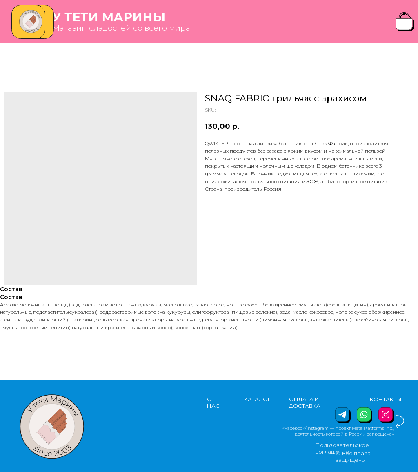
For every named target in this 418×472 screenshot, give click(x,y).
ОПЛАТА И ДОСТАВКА (304, 402)
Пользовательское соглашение (342, 448)
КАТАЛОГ (257, 399)
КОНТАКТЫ (386, 399)
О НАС (213, 402)
